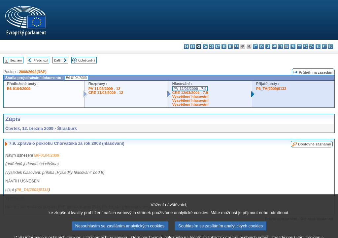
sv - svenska (330, 46)
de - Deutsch (211, 46)
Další (57, 60)
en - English (230, 46)
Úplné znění (86, 60)
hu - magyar (274, 46)
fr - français (236, 46)
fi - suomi (324, 46)
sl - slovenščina (318, 46)
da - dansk (205, 46)
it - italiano (255, 46)
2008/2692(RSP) (32, 72)
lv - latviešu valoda (261, 46)
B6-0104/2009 (18, 89)
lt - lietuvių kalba (267, 46)
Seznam (16, 60)
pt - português (299, 46)
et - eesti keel (217, 46)
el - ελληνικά (223, 46)
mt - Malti (280, 46)
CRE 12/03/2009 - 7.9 (190, 93)
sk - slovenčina (311, 46)
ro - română (305, 46)
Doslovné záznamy (314, 144)
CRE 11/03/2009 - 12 (105, 93)
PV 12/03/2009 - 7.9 (190, 89)
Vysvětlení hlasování (190, 97)
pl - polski (292, 46)
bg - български (186, 46)
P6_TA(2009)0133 (271, 89)
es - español (192, 46)
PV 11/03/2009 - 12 (104, 89)
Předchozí (40, 60)
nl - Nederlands (286, 46)
